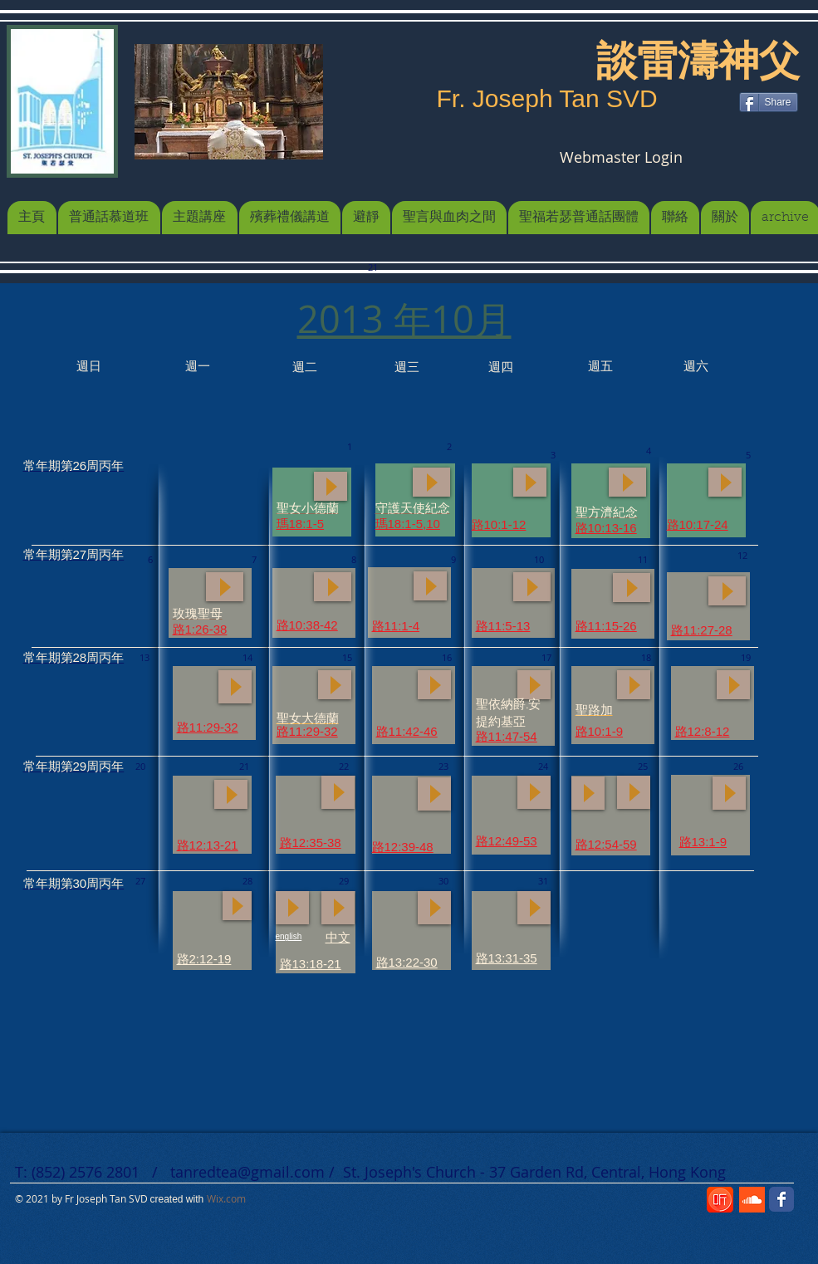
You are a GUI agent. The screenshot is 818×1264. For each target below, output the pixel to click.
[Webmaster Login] (621, 157)
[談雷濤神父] (698, 60)
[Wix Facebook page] (781, 1199)
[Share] (768, 102)
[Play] (431, 482)
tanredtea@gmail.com (247, 1172)
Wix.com (226, 1198)
